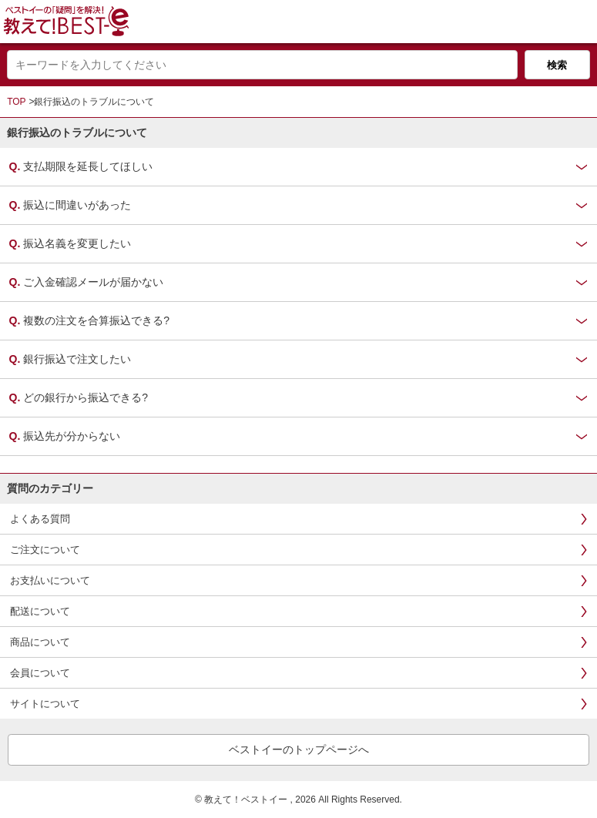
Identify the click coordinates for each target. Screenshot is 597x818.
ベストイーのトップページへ (299, 749)
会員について (40, 673)
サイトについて (45, 703)
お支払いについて (50, 580)
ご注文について (45, 549)
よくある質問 (40, 519)
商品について (40, 642)
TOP (16, 101)
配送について (40, 611)
